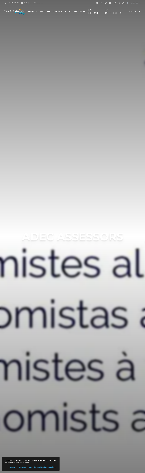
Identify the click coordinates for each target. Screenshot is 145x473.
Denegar (23, 467)
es (137, 3)
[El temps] (123, 3)
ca (131, 3)
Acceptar (13, 467)
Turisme (45, 11)
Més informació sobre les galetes (42, 467)
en (134, 3)
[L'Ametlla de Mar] (14, 12)
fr (140, 3)
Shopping (80, 11)
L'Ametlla (31, 11)
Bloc (68, 11)
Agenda (58, 11)
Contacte (134, 11)
